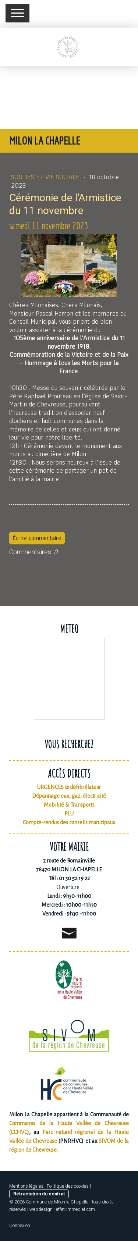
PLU (69, 814)
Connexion (19, 1225)
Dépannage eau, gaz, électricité (69, 796)
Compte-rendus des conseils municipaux (69, 822)
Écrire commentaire (37, 538)
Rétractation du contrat (39, 1193)
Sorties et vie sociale (46, 176)
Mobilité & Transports (69, 805)
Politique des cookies (68, 1186)
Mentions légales (26, 1186)
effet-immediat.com (75, 1209)
